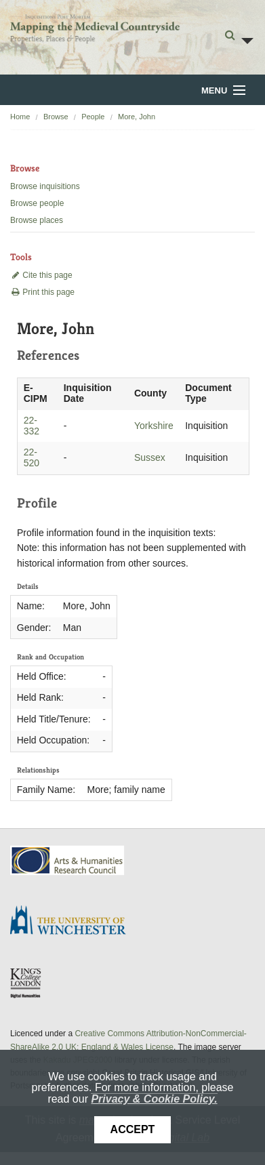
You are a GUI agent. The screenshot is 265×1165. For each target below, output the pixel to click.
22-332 (31, 425)
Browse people (37, 203)
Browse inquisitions (45, 186)
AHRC (68, 860)
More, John (136, 117)
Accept (132, 1129)
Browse (55, 117)
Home (20, 117)
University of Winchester (73, 921)
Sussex (149, 457)
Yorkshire (154, 425)
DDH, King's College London (26, 982)
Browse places (36, 220)
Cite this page (41, 275)
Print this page (42, 292)
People (92, 117)
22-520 (31, 457)
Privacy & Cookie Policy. (154, 1099)
